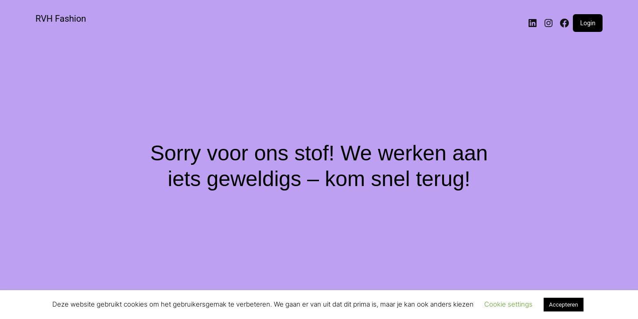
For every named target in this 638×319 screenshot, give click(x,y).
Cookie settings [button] (508, 304)
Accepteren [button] (563, 304)
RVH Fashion (60, 18)
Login (587, 23)
